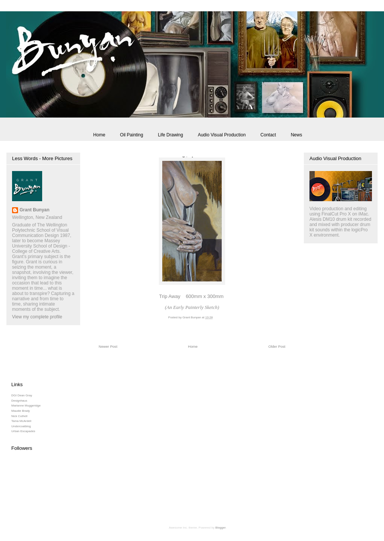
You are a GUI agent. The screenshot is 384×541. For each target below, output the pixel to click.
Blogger (220, 527)
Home (99, 135)
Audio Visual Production (221, 135)
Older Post (276, 346)
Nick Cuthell (19, 416)
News (296, 135)
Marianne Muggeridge (26, 405)
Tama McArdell (21, 421)
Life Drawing (170, 135)
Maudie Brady (20, 411)
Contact (268, 135)
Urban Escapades (23, 431)
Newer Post (108, 346)
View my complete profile (37, 316)
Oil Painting (131, 135)
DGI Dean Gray (21, 395)
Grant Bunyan (34, 209)
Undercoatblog (21, 426)
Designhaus (19, 400)
